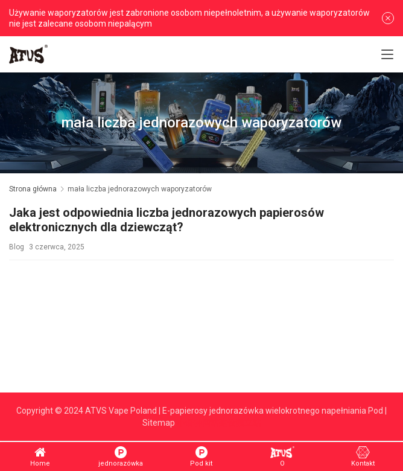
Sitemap (158, 423)
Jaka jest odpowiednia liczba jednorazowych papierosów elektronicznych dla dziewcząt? (166, 220)
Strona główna (33, 189)
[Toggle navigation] (387, 54)
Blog (16, 247)
